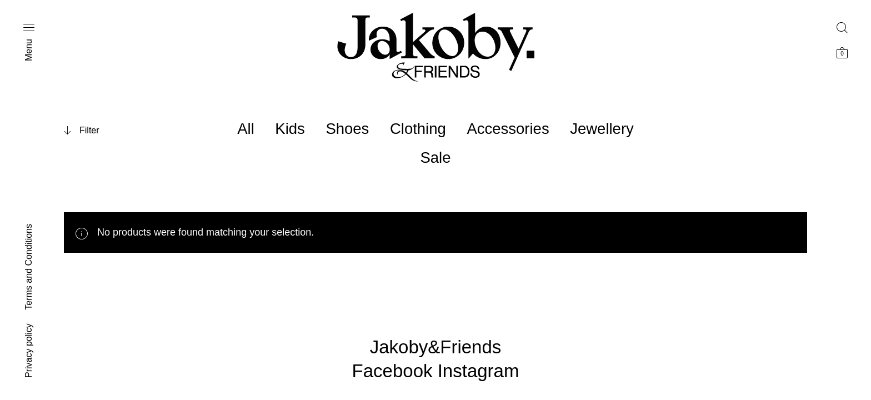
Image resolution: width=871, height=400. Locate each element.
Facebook (392, 371)
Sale (435, 157)
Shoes (347, 128)
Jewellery (602, 128)
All (245, 128)
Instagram (478, 371)
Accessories (508, 128)
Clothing (418, 128)
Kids (290, 128)
